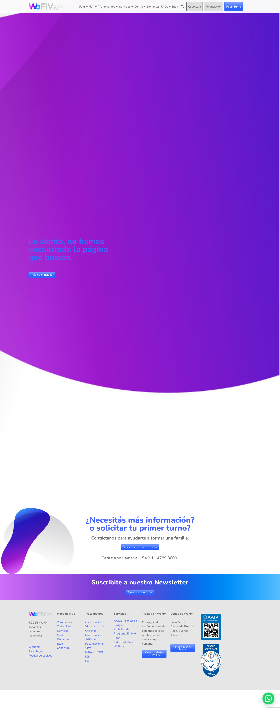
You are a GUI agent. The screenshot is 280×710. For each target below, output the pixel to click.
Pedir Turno (233, 7)
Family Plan (88, 6)
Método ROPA (94, 652)
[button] (268, 698)
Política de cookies (40, 656)
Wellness (120, 646)
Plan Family (64, 622)
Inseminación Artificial (93, 637)
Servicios (126, 6)
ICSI (88, 657)
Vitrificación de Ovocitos (94, 628)
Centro (140, 6)
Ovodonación (93, 622)
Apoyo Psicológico (125, 621)
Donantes (153, 7)
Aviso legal (35, 651)
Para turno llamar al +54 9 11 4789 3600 (139, 558)
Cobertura (194, 7)
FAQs (166, 6)
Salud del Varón (124, 642)
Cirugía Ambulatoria (121, 627)
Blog (175, 7)
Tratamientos (108, 6)
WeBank (34, 647)
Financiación (213, 7)
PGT (88, 661)
